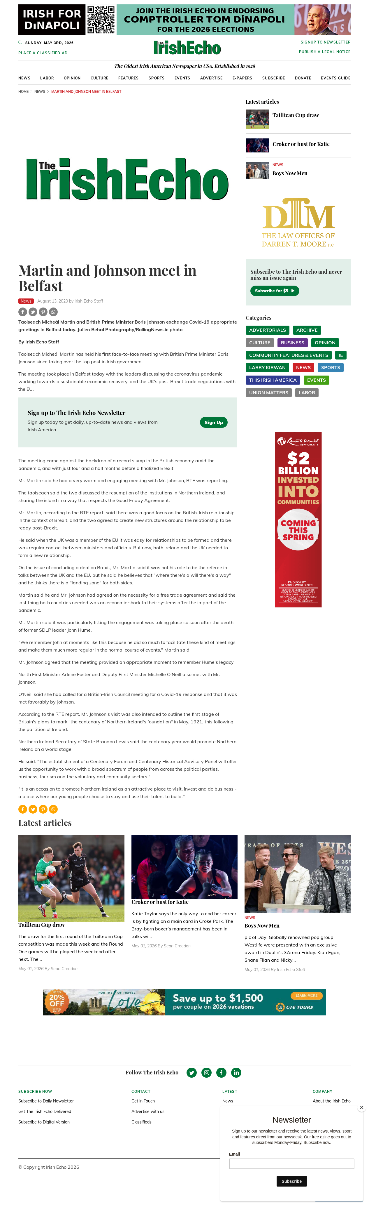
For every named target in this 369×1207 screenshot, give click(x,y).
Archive (307, 330)
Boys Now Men (290, 173)
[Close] (361, 1107)
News (24, 78)
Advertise (211, 78)
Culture (99, 78)
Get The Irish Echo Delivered (44, 1111)
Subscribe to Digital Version (44, 1122)
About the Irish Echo (332, 1101)
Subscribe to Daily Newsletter (46, 1101)
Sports (157, 78)
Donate (303, 78)
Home (23, 91)
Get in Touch (143, 1101)
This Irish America (273, 380)
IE (341, 355)
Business (292, 342)
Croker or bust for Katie (301, 143)
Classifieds (141, 1122)
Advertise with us (147, 1111)
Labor (47, 78)
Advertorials (267, 330)
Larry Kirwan (267, 367)
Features (128, 78)
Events (182, 78)
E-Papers (243, 78)
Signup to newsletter (326, 42)
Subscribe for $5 (275, 290)
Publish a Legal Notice (325, 52)
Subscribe (273, 78)
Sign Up (214, 422)
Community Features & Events (288, 355)
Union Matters (268, 392)
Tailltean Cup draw (296, 115)
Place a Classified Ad (43, 53)
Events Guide (335, 78)
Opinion (72, 78)
